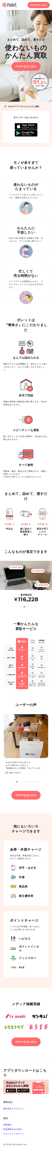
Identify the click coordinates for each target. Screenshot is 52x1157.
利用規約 (7, 1125)
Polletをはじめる (38, 5)
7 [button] (35, 781)
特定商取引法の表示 (12, 1129)
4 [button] (31, 606)
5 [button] (27, 781)
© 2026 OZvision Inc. (15, 1144)
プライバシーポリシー (13, 1134)
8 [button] (38, 781)
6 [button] (31, 781)
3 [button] (27, 606)
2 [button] (24, 606)
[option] (26, 581)
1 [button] (20, 606)
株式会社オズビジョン (13, 1108)
